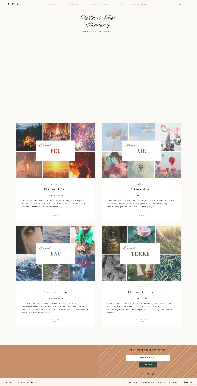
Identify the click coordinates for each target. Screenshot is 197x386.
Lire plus (55, 213)
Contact (10, 382)
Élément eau (56, 292)
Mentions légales (27, 382)
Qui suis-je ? (75, 4)
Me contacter (139, 4)
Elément (55, 184)
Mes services (100, 4)
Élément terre (141, 292)
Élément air (141, 189)
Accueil (54, 4)
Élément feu (55, 189)
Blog (119, 4)
